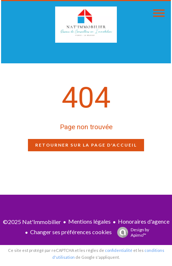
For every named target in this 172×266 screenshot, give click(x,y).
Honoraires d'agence (143, 221)
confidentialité (118, 250)
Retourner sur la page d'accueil (86, 145)
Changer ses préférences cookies (71, 231)
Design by (131, 232)
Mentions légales (89, 221)
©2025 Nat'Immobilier (32, 221)
